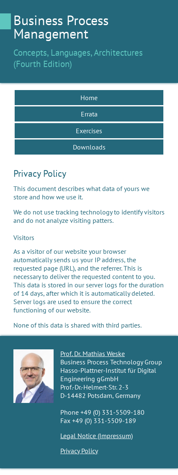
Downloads (89, 147)
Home (89, 97)
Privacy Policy (79, 451)
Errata (89, 114)
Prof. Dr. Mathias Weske (92, 353)
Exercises (89, 130)
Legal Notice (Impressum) (96, 435)
